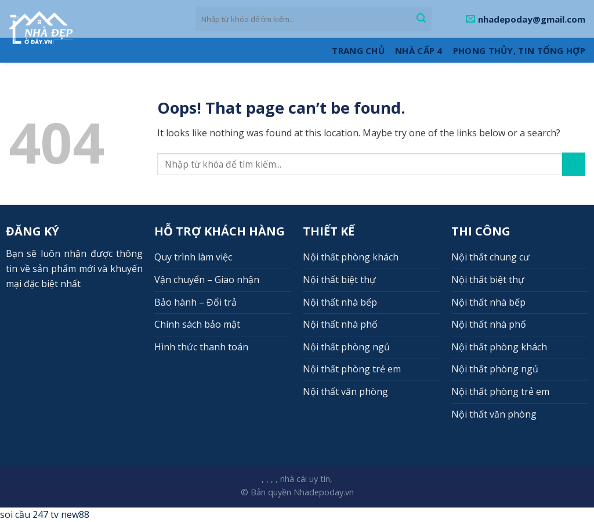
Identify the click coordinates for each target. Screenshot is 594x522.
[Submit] (421, 19)
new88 (75, 514)
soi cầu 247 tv (29, 514)
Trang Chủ (358, 50)
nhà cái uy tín (305, 478)
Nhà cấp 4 (419, 50)
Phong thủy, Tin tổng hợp (519, 50)
